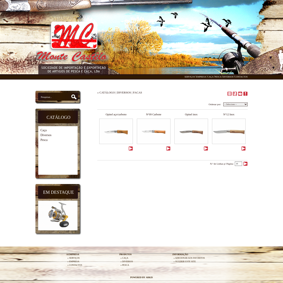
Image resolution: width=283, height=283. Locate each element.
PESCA (218, 77)
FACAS (137, 92)
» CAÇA (124, 258)
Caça (43, 130)
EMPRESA (201, 77)
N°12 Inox (228, 114)
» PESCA (124, 265)
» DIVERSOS (126, 261)
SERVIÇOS (189, 77)
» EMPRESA (73, 261)
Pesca (44, 140)
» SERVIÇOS (73, 258)
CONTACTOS (241, 77)
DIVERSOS (228, 77)
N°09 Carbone (153, 114)
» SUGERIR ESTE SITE (185, 261)
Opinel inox (191, 114)
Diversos (46, 135)
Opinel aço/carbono (116, 114)
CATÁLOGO (107, 92)
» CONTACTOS (74, 265)
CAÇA (210, 77)
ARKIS (149, 277)
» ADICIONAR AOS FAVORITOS (189, 258)
